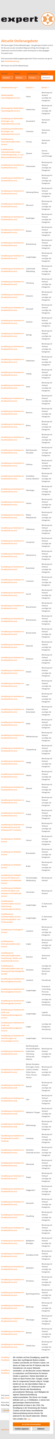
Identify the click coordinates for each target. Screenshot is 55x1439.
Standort (4, 73)
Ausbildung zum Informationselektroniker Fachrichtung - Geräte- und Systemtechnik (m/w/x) (11, 957)
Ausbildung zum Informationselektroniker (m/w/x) (10, 141)
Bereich (17, 73)
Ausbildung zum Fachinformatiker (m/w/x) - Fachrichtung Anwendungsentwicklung (11, 905)
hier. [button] (29, 1419)
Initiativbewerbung (12, 61)
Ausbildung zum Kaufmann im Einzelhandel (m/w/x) (12, 166)
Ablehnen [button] (41, 1429)
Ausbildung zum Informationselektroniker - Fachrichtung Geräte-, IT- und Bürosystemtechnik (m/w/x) (12, 153)
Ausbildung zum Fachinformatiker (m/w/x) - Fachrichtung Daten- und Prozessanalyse (11, 918)
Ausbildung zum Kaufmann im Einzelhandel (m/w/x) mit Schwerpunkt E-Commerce (12, 827)
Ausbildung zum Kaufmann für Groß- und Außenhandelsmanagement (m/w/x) (12, 1014)
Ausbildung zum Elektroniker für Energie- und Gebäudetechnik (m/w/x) (12, 131)
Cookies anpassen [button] (22, 1429)
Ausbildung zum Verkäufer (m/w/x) (11, 840)
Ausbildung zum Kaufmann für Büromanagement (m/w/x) (12, 980)
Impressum (5, 1429)
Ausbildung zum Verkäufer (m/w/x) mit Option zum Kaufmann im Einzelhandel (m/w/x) (11, 879)
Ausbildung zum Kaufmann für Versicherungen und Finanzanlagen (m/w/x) (12, 1038)
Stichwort (44, 73)
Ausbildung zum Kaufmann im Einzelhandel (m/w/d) (12, 1086)
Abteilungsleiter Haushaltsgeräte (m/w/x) (10, 96)
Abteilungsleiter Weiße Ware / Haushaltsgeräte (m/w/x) (12, 109)
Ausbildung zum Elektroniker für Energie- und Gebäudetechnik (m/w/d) (12, 121)
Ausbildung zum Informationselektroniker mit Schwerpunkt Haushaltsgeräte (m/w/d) (12, 970)
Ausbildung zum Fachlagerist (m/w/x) (12, 930)
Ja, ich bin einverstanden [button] (31, 1424)
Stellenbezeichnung (9, 87)
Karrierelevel (32, 73)
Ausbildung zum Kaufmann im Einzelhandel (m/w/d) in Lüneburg (12, 1138)
